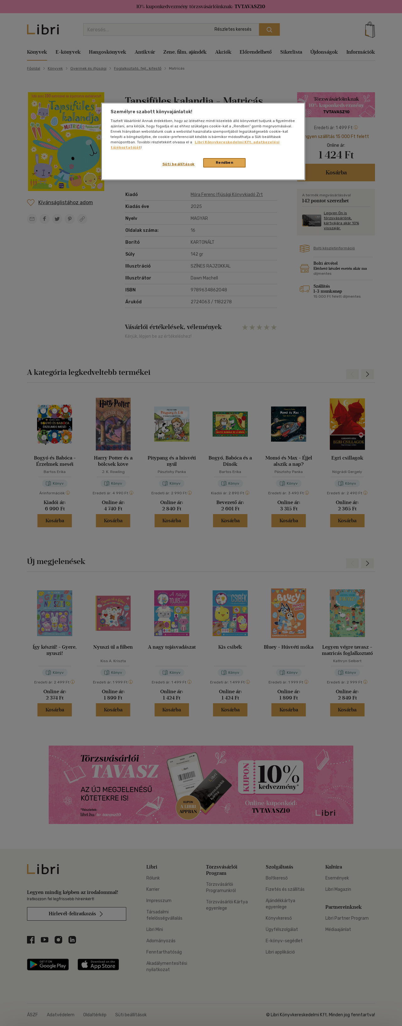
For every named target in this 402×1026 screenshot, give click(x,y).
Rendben (224, 162)
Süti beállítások (178, 164)
